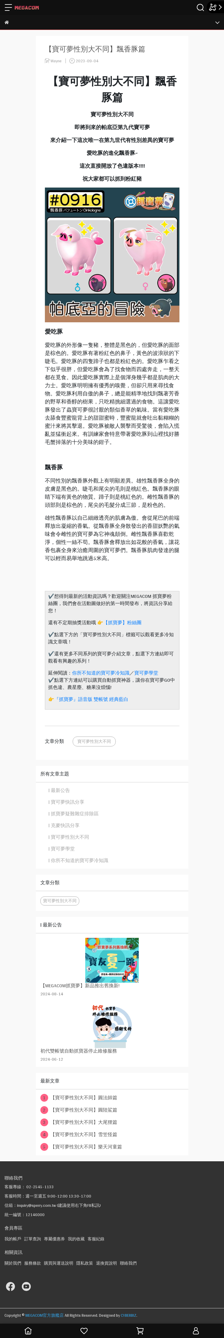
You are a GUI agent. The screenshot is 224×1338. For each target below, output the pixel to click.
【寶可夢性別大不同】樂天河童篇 (81, 1147)
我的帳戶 (12, 1239)
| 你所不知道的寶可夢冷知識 (78, 860)
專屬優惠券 (54, 1239)
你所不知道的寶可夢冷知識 (100, 673)
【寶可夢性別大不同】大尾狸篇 (78, 1122)
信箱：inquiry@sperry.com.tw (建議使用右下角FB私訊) (52, 1205)
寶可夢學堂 (146, 673)
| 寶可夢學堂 (61, 848)
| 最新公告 (59, 790)
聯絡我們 (128, 1263)
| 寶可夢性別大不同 (68, 837)
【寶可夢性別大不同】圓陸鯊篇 (78, 1110)
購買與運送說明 (58, 1263)
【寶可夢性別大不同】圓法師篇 (78, 1098)
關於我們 (12, 1263)
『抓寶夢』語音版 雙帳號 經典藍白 (91, 699)
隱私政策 (84, 1263)
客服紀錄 (96, 1239)
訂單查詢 (32, 1239)
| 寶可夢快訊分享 (66, 802)
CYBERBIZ (128, 1315)
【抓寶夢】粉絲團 (122, 622)
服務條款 (32, 1263)
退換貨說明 (106, 1263)
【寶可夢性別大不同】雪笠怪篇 (78, 1135)
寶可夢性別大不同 (94, 741)
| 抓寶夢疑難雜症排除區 (73, 813)
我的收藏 (76, 1239)
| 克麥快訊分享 (64, 825)
